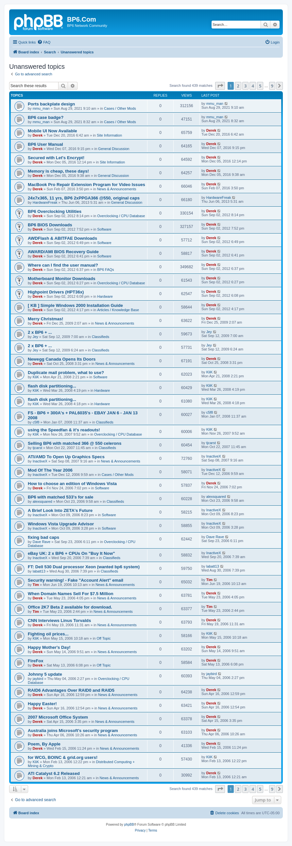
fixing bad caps (43, 537)
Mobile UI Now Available (52, 130)
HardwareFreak (45, 202)
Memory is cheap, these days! (58, 171)
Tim (36, 585)
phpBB (129, 824)
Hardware (105, 296)
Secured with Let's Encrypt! (56, 157)
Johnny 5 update (45, 674)
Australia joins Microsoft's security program (73, 730)
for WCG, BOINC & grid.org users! (62, 757)
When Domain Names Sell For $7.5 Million (70, 593)
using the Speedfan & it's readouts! (64, 429)
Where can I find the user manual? (63, 265)
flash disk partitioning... (52, 386)
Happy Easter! (42, 703)
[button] (220, 86)
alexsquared (42, 501)
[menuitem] (43, 42)
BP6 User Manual (45, 144)
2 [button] (238, 86)
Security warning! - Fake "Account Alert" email (75, 580)
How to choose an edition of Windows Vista (72, 483)
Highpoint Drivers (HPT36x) (56, 292)
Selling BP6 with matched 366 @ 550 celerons (74, 443)
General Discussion (113, 149)
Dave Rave (41, 542)
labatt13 (39, 571)
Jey (35, 337)
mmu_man (41, 108)
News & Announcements (116, 189)
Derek (38, 135)
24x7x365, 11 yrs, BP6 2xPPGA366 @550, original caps (84, 198)
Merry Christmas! (45, 318)
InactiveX (40, 461)
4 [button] (252, 86)
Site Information (109, 135)
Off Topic (103, 638)
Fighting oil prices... (48, 633)
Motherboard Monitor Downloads (61, 278)
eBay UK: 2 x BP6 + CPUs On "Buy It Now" (71, 553)
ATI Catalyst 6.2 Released (54, 773)
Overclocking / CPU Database (121, 216)
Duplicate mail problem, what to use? (66, 372)
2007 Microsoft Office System (58, 717)
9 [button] (272, 86)
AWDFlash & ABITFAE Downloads (62, 238)
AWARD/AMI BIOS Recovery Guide (63, 251)
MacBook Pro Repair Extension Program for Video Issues (86, 184)
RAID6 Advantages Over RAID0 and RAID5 (71, 690)
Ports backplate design (51, 104)
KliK (36, 377)
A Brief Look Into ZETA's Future (60, 510)
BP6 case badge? (45, 117)
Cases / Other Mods (120, 108)
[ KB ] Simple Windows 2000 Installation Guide (75, 305)
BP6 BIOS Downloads (50, 224)
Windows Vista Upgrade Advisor (61, 523)
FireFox (35, 660)
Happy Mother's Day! (49, 647)
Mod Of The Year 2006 (50, 470)
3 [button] (245, 86)
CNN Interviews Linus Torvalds (59, 620)
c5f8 (36, 422)
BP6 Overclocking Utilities (54, 211)
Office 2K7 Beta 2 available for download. (70, 607)
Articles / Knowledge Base (118, 310)
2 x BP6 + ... (40, 332)
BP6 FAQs (105, 270)
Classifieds (100, 337)
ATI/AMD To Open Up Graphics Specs (66, 456)
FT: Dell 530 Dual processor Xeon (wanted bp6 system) (84, 566)
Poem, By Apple (44, 744)
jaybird (38, 679)
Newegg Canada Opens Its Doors (61, 359)
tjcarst (37, 448)
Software (104, 229)
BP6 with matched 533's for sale (60, 497)
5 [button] (260, 86)
